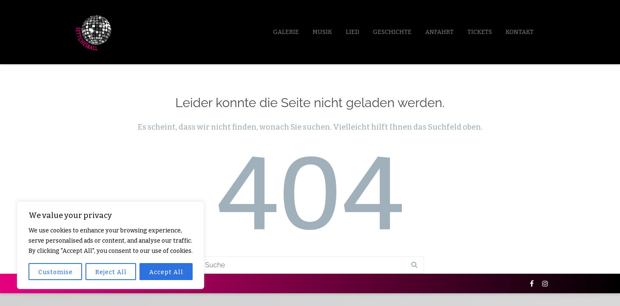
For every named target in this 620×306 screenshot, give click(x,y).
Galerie (286, 32)
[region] (110, 245)
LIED (352, 32)
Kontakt (520, 32)
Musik (322, 32)
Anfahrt (439, 32)
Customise (55, 272)
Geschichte (392, 32)
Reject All (111, 272)
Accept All (166, 272)
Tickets (479, 32)
